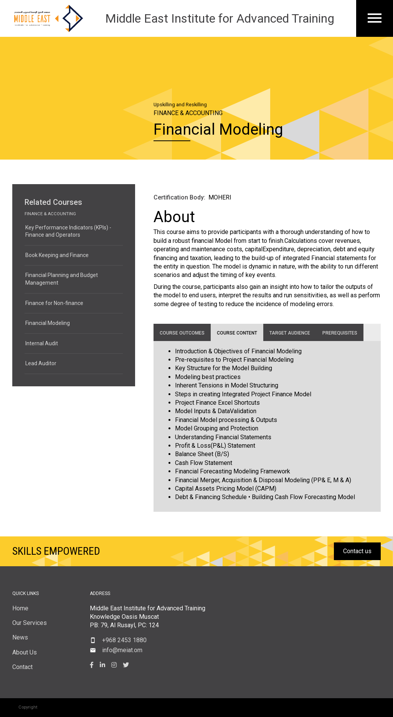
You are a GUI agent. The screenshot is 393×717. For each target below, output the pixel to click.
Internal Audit (41, 343)
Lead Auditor (40, 363)
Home (20, 608)
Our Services (29, 622)
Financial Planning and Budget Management (61, 279)
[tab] (182, 332)
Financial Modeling (47, 323)
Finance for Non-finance (54, 303)
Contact (22, 667)
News (20, 637)
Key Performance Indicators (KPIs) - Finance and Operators (68, 231)
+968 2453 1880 (124, 640)
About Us (24, 652)
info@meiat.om (122, 650)
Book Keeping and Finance (57, 255)
